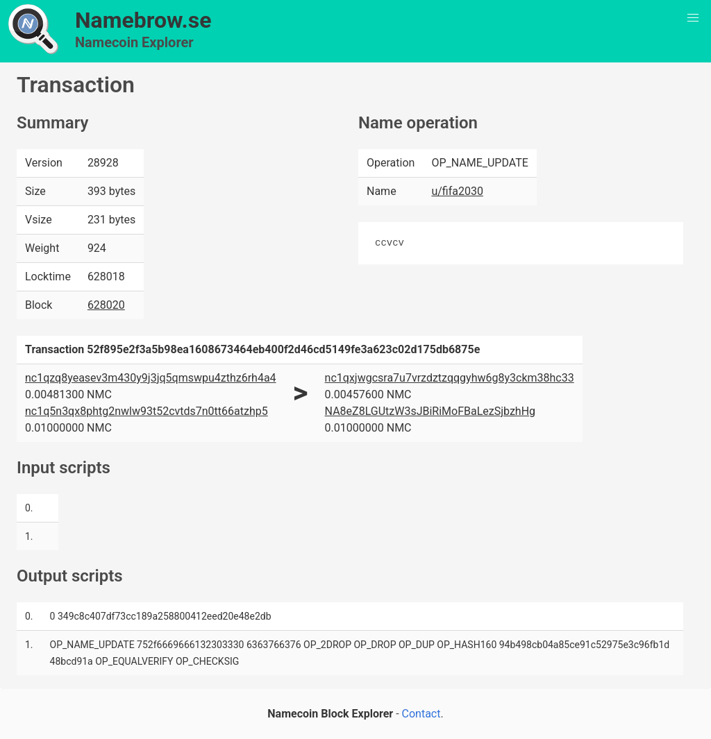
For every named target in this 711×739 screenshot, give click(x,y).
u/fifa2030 (457, 191)
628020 (106, 305)
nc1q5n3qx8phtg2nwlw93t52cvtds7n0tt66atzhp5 (146, 411)
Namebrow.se (143, 20)
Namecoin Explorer (134, 42)
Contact (421, 713)
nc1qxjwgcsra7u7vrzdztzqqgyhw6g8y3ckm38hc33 (449, 377)
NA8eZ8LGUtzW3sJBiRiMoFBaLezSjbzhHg (430, 411)
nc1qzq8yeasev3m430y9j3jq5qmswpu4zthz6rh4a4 (150, 377)
